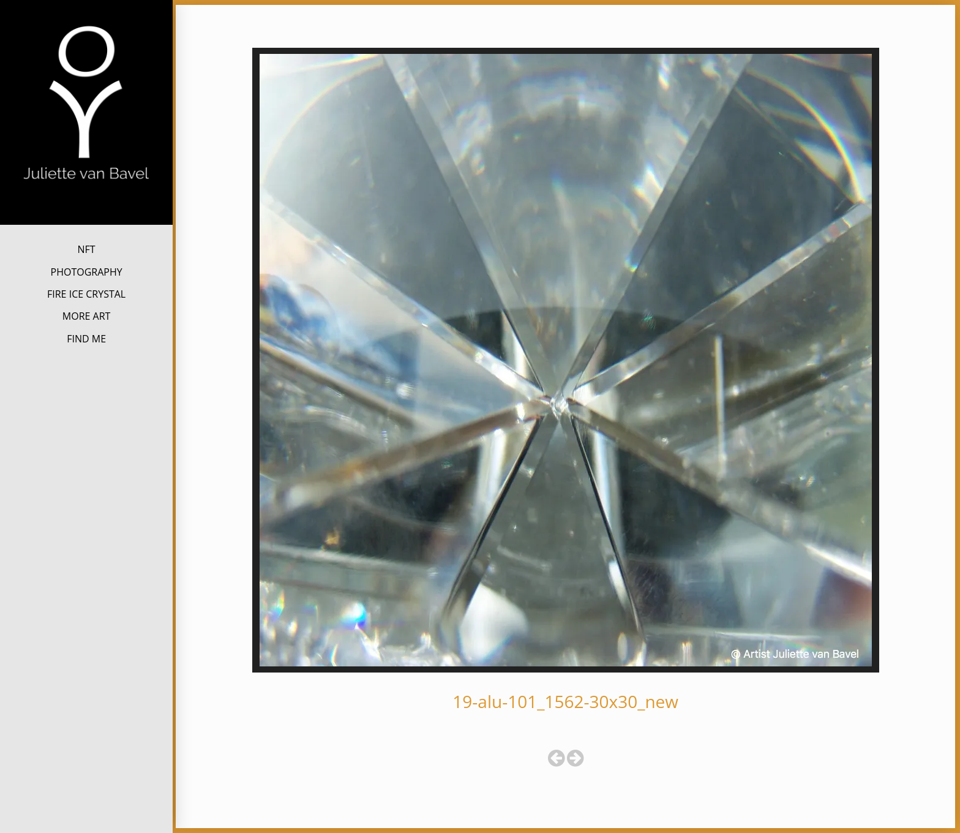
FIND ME (86, 338)
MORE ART (86, 316)
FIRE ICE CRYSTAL (86, 294)
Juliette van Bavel (86, 201)
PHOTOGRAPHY (86, 272)
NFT (87, 249)
